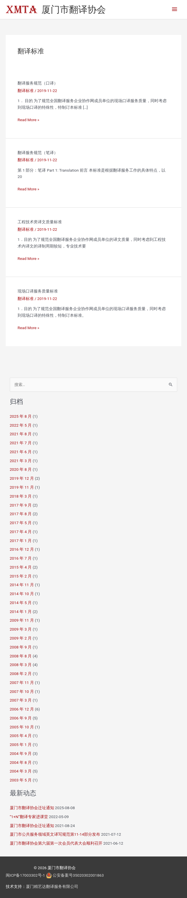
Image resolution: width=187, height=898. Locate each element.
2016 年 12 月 (22, 549)
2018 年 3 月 (21, 496)
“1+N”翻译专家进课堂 (29, 816)
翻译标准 (26, 90)
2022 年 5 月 (21, 425)
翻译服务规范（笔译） (38, 152)
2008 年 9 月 (21, 647)
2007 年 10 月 (22, 691)
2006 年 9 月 (21, 718)
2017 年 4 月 (21, 531)
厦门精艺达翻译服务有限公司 (52, 886)
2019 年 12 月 (22, 478)
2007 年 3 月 (21, 700)
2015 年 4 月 (21, 567)
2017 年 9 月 (21, 505)
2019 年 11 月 (22, 487)
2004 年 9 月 (21, 753)
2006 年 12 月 (22, 709)
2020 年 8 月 (21, 469)
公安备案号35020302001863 (78, 875)
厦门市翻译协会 (73, 9)
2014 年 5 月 (21, 602)
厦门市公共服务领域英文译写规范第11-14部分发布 (55, 834)
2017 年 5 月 (21, 522)
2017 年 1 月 (21, 540)
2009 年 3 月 (21, 629)
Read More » (28, 120)
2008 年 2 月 (21, 673)
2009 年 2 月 (21, 638)
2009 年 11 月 (22, 620)
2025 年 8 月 (21, 416)
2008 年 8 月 (21, 656)
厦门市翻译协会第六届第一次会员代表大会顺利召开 (56, 843)
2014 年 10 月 (22, 593)
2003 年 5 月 (21, 780)
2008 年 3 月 (21, 664)
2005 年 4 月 (21, 735)
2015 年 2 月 (21, 576)
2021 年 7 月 (21, 442)
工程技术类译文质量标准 (40, 222)
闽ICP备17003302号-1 (25, 875)
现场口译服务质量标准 (38, 291)
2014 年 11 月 (22, 584)
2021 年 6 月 (21, 451)
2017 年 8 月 (21, 513)
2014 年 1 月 (21, 611)
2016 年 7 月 (21, 558)
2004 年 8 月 (21, 762)
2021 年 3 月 (21, 460)
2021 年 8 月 (21, 434)
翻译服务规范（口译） (38, 83)
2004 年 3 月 (21, 771)
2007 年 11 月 (22, 682)
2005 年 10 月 (22, 727)
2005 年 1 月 (21, 744)
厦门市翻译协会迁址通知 (32, 807)
